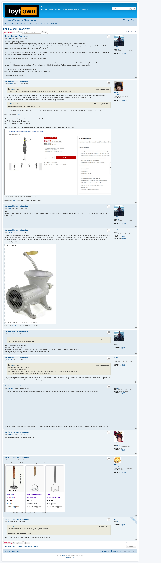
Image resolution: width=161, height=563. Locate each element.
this (19, 114)
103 (118, 388)
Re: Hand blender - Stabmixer (16, 386)
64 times (123, 52)
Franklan (116, 92)
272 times (123, 53)
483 (118, 49)
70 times (123, 526)
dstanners (116, 385)
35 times (123, 524)
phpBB (64, 555)
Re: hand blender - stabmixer (16, 81)
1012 (118, 445)
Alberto (116, 46)
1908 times (124, 100)
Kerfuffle (116, 230)
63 (117, 521)
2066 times (123, 449)
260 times (123, 472)
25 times (123, 238)
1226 (118, 95)
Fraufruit (116, 442)
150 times (123, 392)
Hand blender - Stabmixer (16, 29)
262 (118, 466)
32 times (123, 236)
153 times (123, 394)
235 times (123, 471)
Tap (115, 519)
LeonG (115, 464)
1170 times (123, 99)
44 (117, 232)
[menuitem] (18, 20)
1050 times (124, 451)
